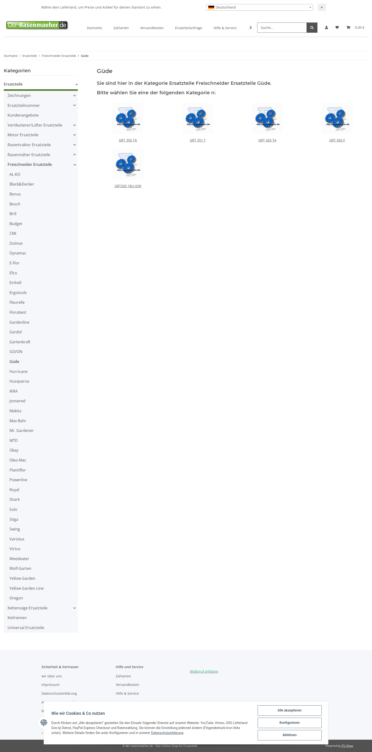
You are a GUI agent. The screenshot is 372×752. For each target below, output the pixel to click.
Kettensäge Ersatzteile (27, 608)
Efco (13, 273)
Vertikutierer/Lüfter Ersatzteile (35, 125)
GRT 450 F (337, 140)
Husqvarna (19, 381)
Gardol (15, 332)
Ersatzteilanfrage (188, 28)
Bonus (15, 194)
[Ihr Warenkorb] (355, 27)
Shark (14, 499)
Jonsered (17, 400)
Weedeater (19, 558)
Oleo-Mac (17, 460)
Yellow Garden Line (26, 588)
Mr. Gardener (21, 430)
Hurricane (18, 371)
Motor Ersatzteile (23, 134)
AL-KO (14, 174)
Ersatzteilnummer (24, 105)
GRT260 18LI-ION (128, 186)
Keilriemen (17, 617)
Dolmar (16, 243)
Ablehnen (289, 735)
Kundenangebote (23, 115)
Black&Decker (21, 184)
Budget (15, 223)
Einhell (15, 282)
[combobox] (259, 7)
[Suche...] (282, 28)
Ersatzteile (13, 84)
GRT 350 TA (128, 140)
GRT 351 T (198, 140)
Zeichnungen (19, 95)
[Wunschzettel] (337, 27)
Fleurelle (17, 302)
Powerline (18, 479)
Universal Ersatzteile (26, 627)
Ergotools (18, 292)
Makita (15, 410)
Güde (14, 361)
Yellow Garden (22, 578)
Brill (12, 213)
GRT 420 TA (267, 140)
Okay (13, 450)
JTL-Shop (347, 746)
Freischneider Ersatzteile (30, 164)
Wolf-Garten (20, 568)
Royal (14, 489)
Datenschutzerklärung (59, 693)
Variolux (16, 539)
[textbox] (259, 7)
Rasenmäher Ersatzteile (29, 154)
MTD (13, 440)
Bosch (14, 204)
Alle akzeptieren (289, 710)
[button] (326, 27)
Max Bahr (17, 420)
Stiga (13, 519)
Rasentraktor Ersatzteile (29, 144)
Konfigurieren (289, 723)
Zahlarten (121, 28)
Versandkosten (152, 28)
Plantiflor (17, 470)
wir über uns (52, 676)
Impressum (51, 684)
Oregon (16, 598)
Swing (14, 529)
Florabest (17, 312)
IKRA (13, 391)
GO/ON (15, 351)
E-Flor (14, 263)
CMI (12, 233)
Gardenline (19, 322)
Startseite (94, 28)
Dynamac (17, 253)
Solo (13, 509)
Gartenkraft (19, 341)
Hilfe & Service (225, 28)
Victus (14, 548)
